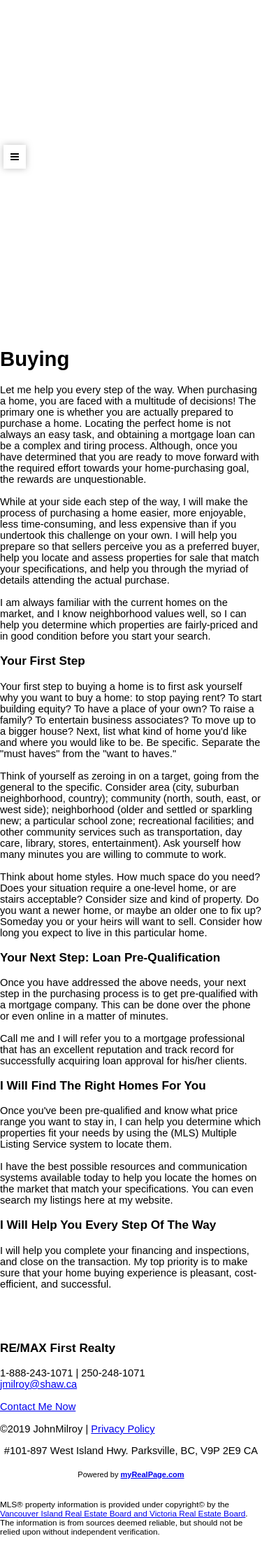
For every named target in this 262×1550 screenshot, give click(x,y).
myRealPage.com (152, 1474)
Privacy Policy (122, 1429)
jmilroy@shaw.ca (38, 1384)
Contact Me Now (37, 1406)
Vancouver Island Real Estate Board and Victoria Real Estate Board (122, 1513)
